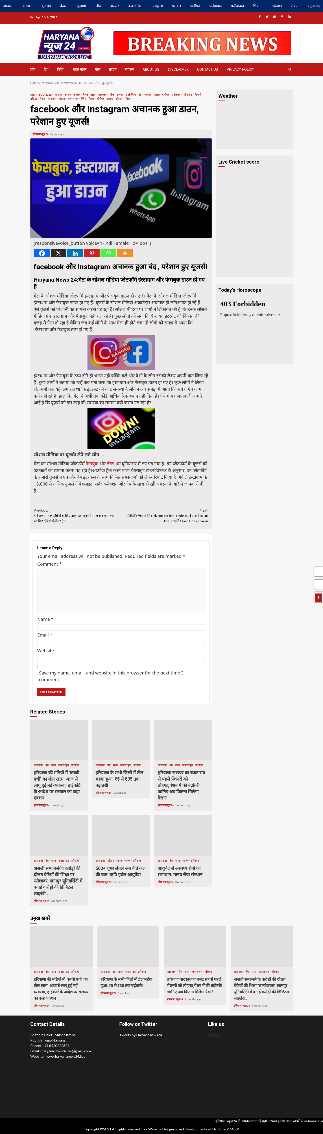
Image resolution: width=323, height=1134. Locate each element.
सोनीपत (100, 98)
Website (45, 651)
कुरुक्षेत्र (46, 6)
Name (45, 619)
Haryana (58, 1040)
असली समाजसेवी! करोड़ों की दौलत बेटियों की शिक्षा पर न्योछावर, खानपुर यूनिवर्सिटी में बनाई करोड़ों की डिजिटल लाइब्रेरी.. (59, 835)
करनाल (27, 6)
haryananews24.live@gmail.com (66, 1051)
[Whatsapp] (108, 253)
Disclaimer (178, 69)
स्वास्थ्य (129, 69)
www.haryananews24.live (65, 1056)
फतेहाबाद (215, 6)
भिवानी (257, 6)
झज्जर (114, 6)
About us (151, 69)
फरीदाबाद (237, 6)
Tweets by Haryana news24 (140, 1035)
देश (46, 69)
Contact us (207, 69)
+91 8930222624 (55, 1045)
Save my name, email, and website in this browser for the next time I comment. (111, 676)
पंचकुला (158, 6)
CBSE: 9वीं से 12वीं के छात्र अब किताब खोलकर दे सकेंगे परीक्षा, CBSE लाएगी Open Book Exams (165, 515)
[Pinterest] (92, 253)
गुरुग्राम (81, 6)
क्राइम (113, 69)
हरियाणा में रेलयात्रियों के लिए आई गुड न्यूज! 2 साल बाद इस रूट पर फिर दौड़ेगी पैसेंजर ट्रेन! (77, 515)
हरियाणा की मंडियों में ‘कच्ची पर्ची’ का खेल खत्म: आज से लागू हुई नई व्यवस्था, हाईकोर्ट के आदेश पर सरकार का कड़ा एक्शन (59, 740)
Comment (49, 564)
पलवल (176, 6)
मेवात (294, 6)
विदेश (60, 69)
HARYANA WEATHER (254, 121)
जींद (98, 6)
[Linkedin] (75, 253)
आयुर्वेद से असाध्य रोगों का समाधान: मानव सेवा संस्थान (183, 835)
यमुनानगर (52, 98)
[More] (125, 253)
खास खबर (80, 69)
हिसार (128, 98)
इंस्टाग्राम (114, 464)
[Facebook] (42, 253)
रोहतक (62, 98)
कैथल (64, 6)
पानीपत (195, 6)
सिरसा (92, 98)
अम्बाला (8, 6)
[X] (58, 253)
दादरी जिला (135, 6)
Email (44, 635)
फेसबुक (92, 464)
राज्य (53, 765)
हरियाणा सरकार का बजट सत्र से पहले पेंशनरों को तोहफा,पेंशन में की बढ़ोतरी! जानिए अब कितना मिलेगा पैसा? (183, 740)
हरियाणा (120, 98)
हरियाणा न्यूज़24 (41, 134)
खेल (97, 69)
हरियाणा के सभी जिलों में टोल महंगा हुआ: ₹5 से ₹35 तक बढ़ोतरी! (121, 740)
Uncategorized (41, 94)
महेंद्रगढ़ (277, 6)
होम (32, 69)
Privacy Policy (240, 69)
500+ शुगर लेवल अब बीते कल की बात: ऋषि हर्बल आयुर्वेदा (121, 835)
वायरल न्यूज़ (73, 98)
